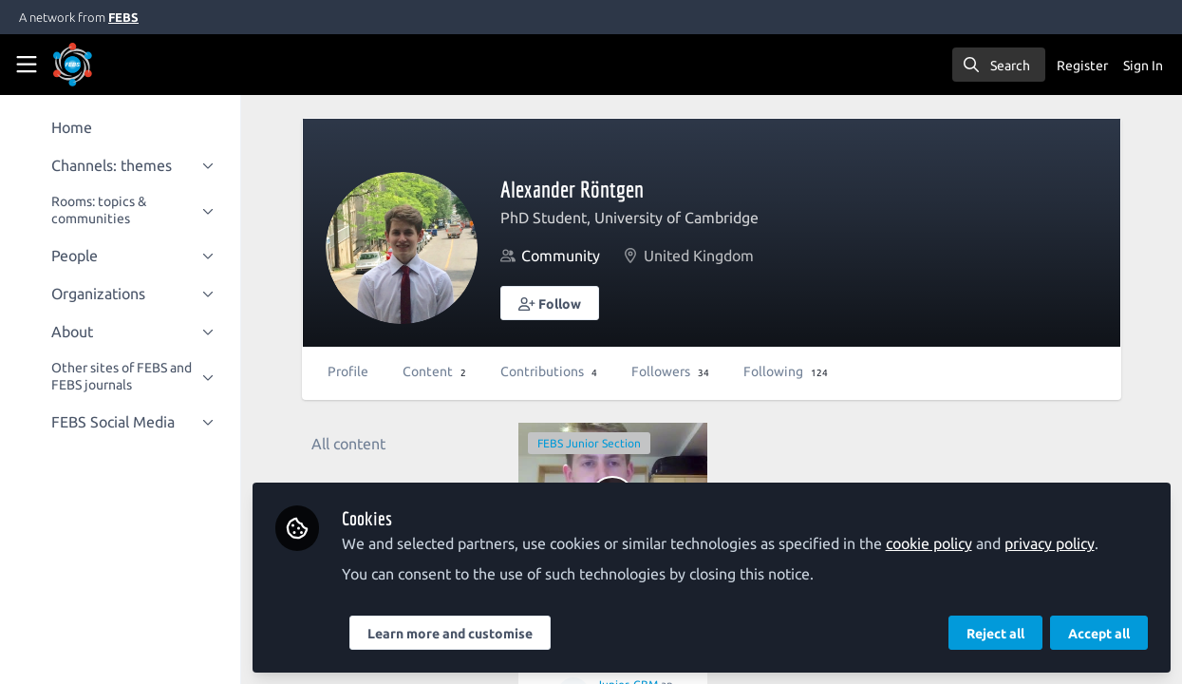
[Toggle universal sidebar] (26, 64)
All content (350, 443)
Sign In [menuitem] (1143, 65)
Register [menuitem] (1082, 65)
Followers (672, 371)
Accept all (1099, 633)
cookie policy (931, 543)
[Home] (98, 64)
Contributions (550, 371)
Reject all (995, 633)
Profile (349, 371)
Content (436, 371)
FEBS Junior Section (591, 443)
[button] (551, 303)
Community (562, 255)
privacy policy (1051, 543)
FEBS (123, 17)
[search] (998, 65)
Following (787, 371)
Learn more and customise (452, 633)
